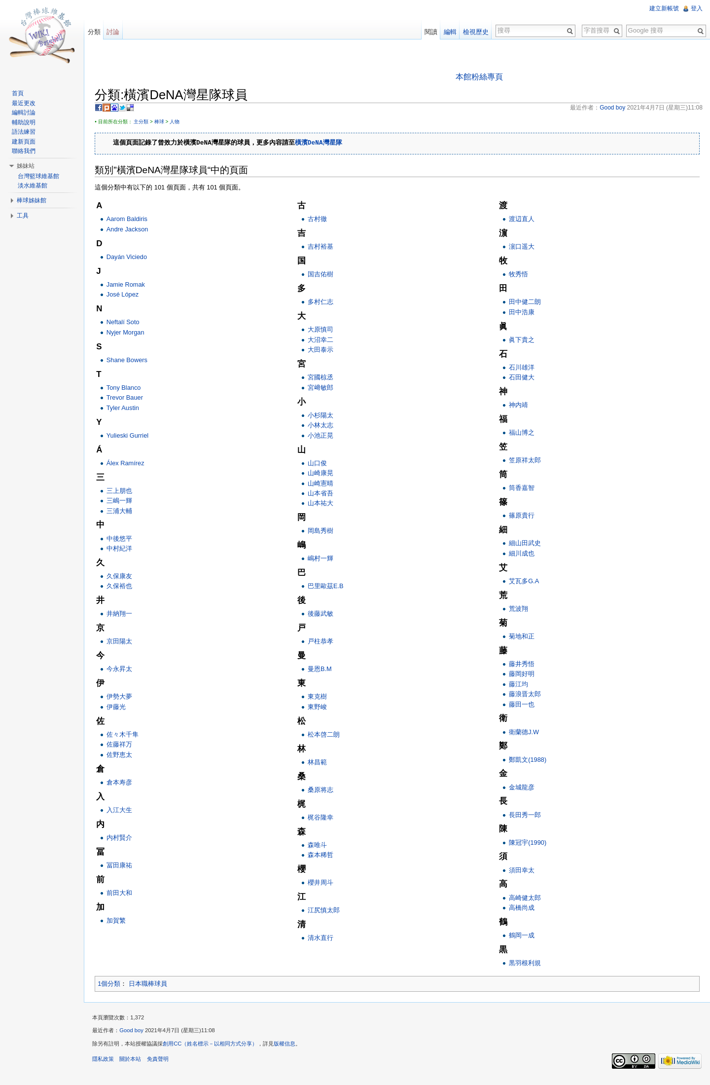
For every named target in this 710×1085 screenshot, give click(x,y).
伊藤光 (120, 707)
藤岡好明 (522, 674)
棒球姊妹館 (33, 200)
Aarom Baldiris (130, 220)
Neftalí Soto (126, 323)
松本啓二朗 (326, 735)
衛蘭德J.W (524, 732)
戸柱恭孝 (323, 642)
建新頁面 (25, 141)
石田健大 (522, 378)
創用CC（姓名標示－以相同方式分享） (214, 1047)
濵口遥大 (522, 247)
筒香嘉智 (522, 488)
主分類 (145, 122)
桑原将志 (323, 790)
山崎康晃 (323, 474)
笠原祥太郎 (525, 461)
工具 (24, 215)
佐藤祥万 (123, 745)
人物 (179, 122)
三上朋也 (123, 491)
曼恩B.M (322, 669)
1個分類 (113, 984)
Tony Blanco (127, 388)
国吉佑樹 (323, 275)
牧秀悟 (519, 275)
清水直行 (323, 938)
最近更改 (25, 103)
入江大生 (123, 810)
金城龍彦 (522, 787)
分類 (96, 32)
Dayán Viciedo (130, 257)
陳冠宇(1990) (528, 843)
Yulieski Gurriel (131, 436)
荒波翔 (519, 609)
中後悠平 (123, 539)
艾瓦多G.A (524, 581)
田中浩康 (522, 312)
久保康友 (123, 576)
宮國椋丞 (323, 378)
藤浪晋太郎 (525, 695)
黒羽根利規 (525, 963)
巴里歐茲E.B (328, 587)
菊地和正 (522, 636)
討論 (115, 32)
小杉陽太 (323, 415)
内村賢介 (123, 838)
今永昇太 (123, 669)
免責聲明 (162, 1062)
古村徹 (319, 220)
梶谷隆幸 (323, 818)
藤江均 (519, 684)
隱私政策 (107, 1062)
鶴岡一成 (522, 935)
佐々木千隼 (126, 735)
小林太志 (323, 426)
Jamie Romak (129, 285)
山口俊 (319, 463)
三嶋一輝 (123, 501)
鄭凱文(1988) (528, 760)
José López (126, 295)
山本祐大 (323, 504)
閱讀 (429, 32)
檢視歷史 (474, 32)
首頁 (19, 93)
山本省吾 (323, 493)
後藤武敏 (323, 614)
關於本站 (134, 1062)
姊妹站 (27, 165)
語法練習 (25, 131)
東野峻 (319, 707)
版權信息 (289, 1047)
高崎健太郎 (525, 898)
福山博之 (522, 433)
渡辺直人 (522, 220)
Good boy (136, 1034)
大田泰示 (323, 350)
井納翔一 (123, 614)
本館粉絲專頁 (480, 77)
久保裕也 (123, 587)
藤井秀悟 (522, 664)
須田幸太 (522, 870)
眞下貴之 (522, 340)
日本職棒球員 (152, 984)
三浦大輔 (123, 511)
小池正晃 (323, 436)
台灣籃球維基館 (40, 176)
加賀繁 (120, 921)
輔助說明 (25, 122)
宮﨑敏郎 (323, 388)
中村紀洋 (123, 549)
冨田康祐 (123, 865)
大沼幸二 (323, 340)
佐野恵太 (123, 755)
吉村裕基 (323, 247)
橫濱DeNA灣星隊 (323, 144)
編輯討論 (25, 112)
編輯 (448, 32)
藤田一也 (522, 705)
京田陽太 (123, 642)
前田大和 (123, 893)
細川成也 (522, 554)
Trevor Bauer (128, 398)
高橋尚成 (522, 908)
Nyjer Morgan (129, 333)
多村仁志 (323, 302)
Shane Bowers (130, 360)
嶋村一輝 (323, 559)
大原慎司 (323, 330)
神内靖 (519, 406)
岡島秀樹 (323, 531)
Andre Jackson (131, 229)
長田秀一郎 (525, 815)
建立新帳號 (663, 8)
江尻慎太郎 (326, 911)
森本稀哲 (323, 856)
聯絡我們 (25, 151)
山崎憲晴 (323, 483)
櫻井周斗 (323, 883)
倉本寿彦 (123, 782)
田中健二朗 (525, 302)
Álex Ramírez (129, 463)
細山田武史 (525, 544)
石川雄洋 (522, 368)
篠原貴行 (522, 516)
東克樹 (319, 697)
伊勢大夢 (123, 697)
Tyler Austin (126, 408)
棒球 (163, 122)
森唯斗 (319, 845)
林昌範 (319, 762)
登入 (696, 8)
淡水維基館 (34, 185)
